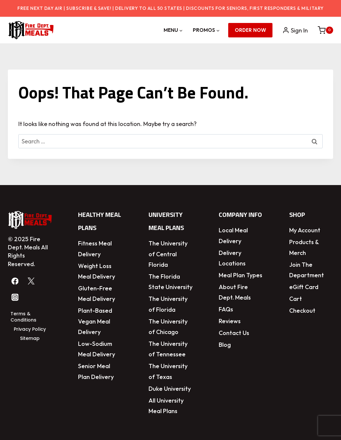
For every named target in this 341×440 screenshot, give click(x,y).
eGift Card (303, 287)
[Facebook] (15, 281)
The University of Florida (168, 304)
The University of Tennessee (168, 349)
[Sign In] (295, 30)
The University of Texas (168, 371)
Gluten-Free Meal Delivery (96, 293)
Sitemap (30, 338)
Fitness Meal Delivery (95, 249)
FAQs (226, 309)
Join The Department (306, 270)
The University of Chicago (168, 327)
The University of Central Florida (168, 254)
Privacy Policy (30, 329)
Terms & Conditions (23, 317)
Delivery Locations (232, 258)
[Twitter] (31, 281)
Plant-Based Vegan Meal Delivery (95, 321)
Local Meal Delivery (233, 235)
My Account (304, 230)
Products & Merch (304, 247)
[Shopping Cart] (322, 30)
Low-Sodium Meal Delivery (96, 349)
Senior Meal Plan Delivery (96, 371)
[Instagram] (15, 297)
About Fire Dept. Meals (235, 292)
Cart (295, 299)
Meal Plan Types (240, 275)
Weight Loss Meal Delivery (96, 271)
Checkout (302, 310)
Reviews (230, 321)
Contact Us (234, 333)
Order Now (250, 30)
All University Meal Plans (166, 406)
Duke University (170, 388)
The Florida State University (170, 282)
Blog (225, 344)
